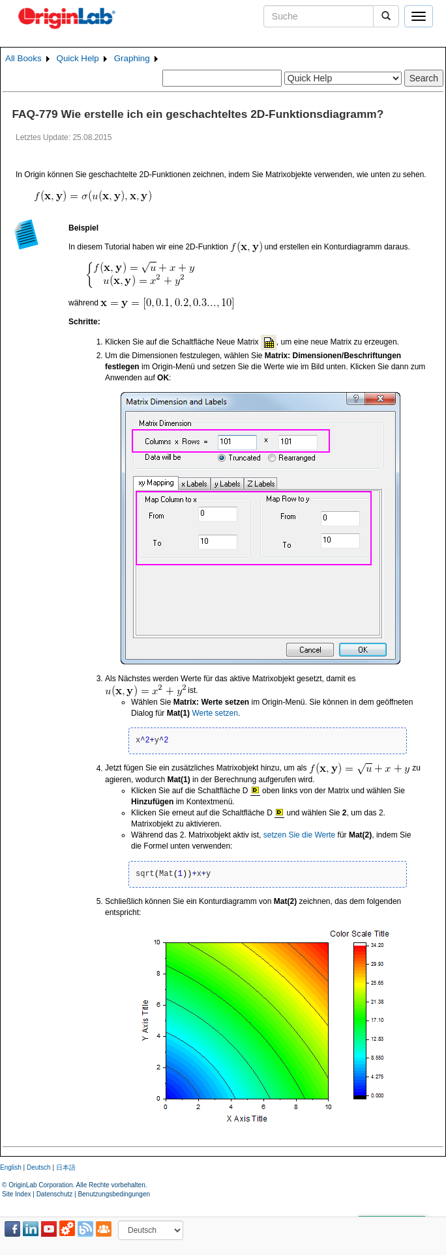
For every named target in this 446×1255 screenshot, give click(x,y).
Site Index (16, 1194)
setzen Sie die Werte (299, 834)
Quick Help (78, 58)
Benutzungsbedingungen (114, 1194)
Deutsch (39, 1167)
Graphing (132, 58)
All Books (23, 58)
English (11, 1167)
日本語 (66, 1167)
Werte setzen (214, 713)
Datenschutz (55, 1194)
